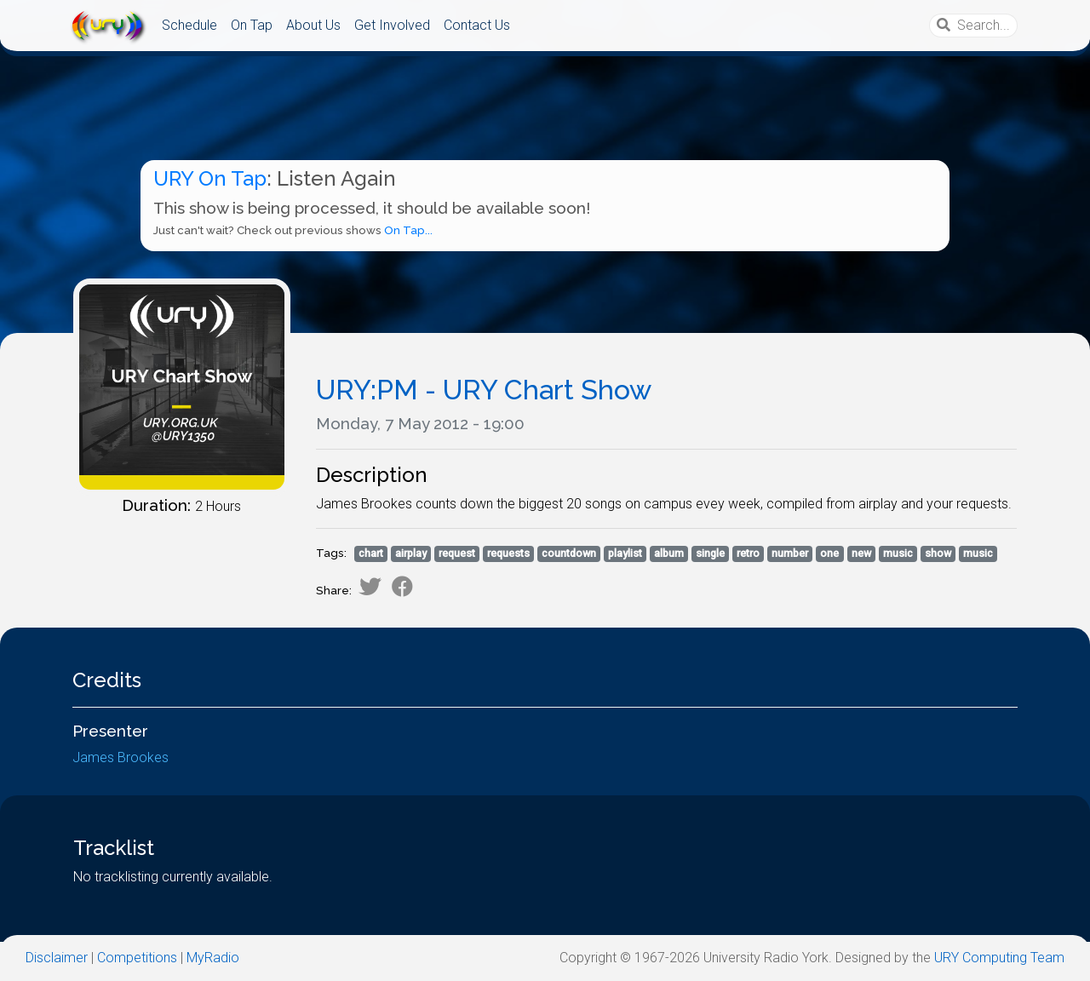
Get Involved (392, 25)
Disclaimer (57, 957)
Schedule (189, 25)
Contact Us (477, 25)
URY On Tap (210, 178)
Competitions (137, 957)
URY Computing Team (999, 957)
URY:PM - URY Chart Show (483, 389)
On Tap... (408, 230)
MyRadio (212, 957)
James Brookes (120, 778)
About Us (313, 25)
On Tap (251, 25)
